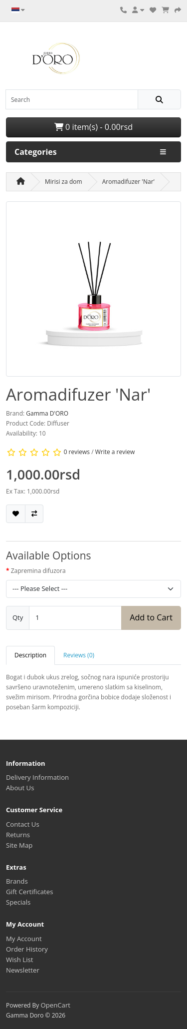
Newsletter (22, 970)
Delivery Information (37, 777)
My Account (24, 938)
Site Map (19, 845)
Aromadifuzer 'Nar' (128, 181)
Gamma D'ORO (47, 413)
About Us (20, 787)
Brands (17, 881)
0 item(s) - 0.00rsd (93, 126)
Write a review (115, 452)
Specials (18, 902)
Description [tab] (30, 655)
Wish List (19, 959)
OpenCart (55, 1005)
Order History (27, 949)
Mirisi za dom (63, 181)
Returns (18, 834)
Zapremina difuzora (38, 570)
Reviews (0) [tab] (78, 655)
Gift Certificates (29, 891)
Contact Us (22, 824)
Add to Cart (151, 617)
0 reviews (77, 452)
